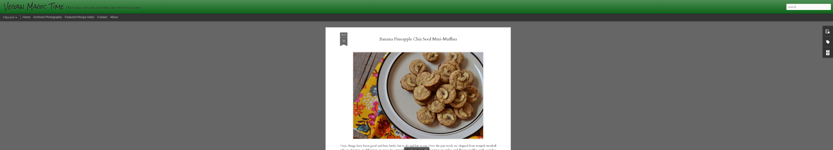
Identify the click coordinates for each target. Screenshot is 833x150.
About (114, 17)
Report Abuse (488, 147)
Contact (102, 17)
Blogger (477, 147)
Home (26, 17)
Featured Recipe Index (79, 17)
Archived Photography (47, 17)
